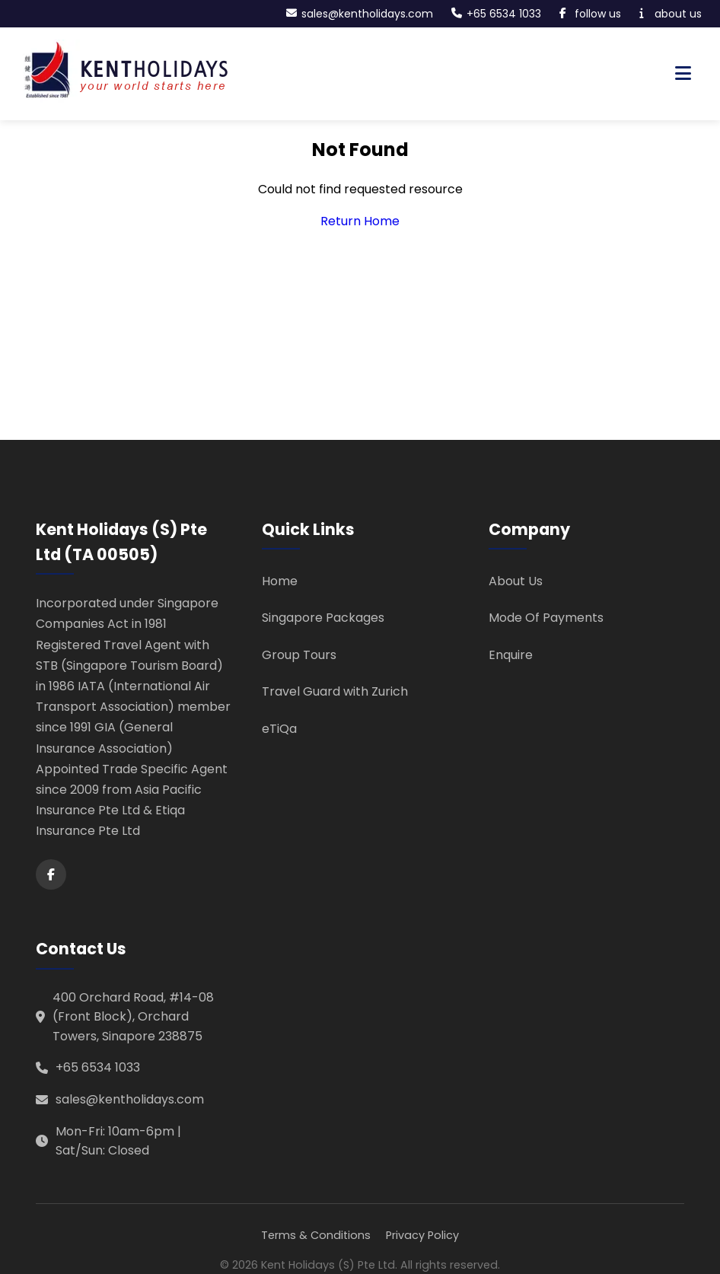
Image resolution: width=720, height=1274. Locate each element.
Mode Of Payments (546, 617)
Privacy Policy (422, 1235)
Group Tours (299, 655)
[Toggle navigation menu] (683, 73)
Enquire (511, 655)
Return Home (360, 221)
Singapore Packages (323, 617)
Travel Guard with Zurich (335, 691)
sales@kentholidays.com (130, 1099)
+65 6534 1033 (98, 1067)
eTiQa (279, 728)
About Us (516, 581)
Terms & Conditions (316, 1235)
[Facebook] (51, 874)
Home (280, 581)
